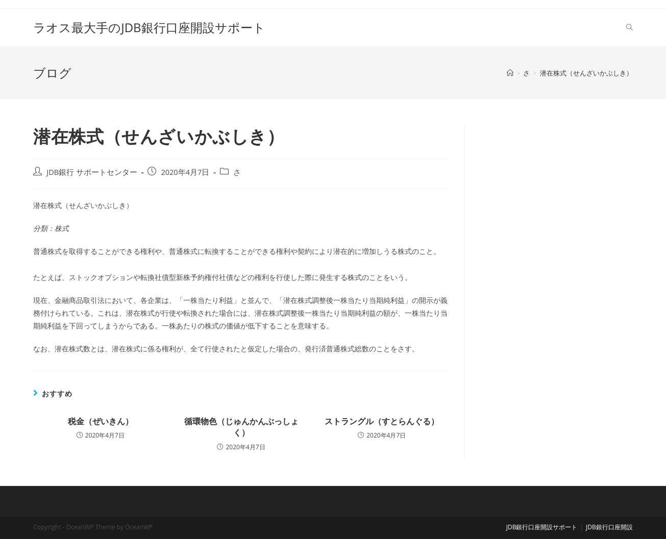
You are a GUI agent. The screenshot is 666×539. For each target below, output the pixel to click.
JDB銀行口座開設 (609, 527)
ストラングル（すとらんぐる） (382, 421)
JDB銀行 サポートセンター (91, 172)
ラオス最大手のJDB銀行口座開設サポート (149, 27)
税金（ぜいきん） (100, 421)
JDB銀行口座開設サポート (542, 527)
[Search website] (629, 27)
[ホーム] (510, 73)
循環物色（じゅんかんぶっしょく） (241, 427)
